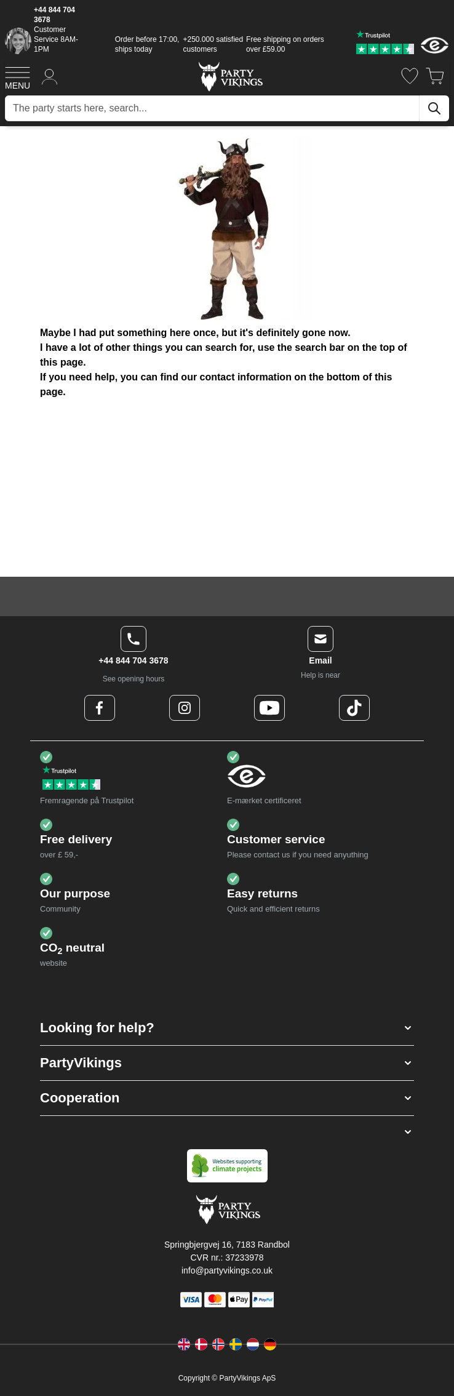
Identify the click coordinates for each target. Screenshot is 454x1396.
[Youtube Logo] (269, 708)
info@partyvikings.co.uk (227, 1270)
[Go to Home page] (229, 76)
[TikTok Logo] (354, 708)
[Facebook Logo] (99, 708)
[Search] (434, 108)
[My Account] (50, 76)
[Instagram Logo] (184, 708)
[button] (227, 1028)
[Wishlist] (409, 76)
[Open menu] (17, 76)
